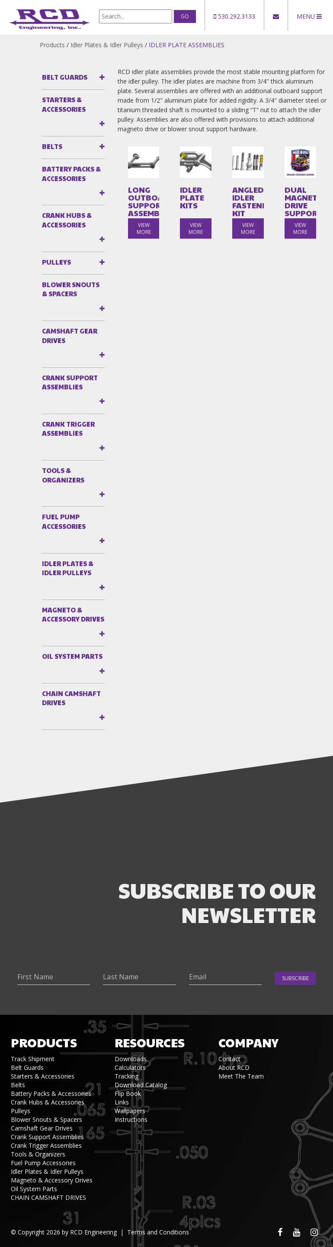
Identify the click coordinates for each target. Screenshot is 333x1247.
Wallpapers (130, 1111)
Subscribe (295, 978)
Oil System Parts (72, 656)
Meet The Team (241, 1076)
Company (248, 1042)
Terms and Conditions (158, 1232)
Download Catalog (141, 1085)
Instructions (131, 1119)
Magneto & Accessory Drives (73, 614)
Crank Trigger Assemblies (68, 428)
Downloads (131, 1059)
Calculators (130, 1067)
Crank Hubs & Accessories (67, 220)
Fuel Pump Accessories (64, 521)
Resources (150, 1042)
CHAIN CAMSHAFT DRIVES (71, 698)
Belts (52, 146)
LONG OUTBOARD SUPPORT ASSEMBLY (144, 201)
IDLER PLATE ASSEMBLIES (186, 45)
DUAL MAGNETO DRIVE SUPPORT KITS (300, 205)
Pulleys (56, 261)
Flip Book (128, 1093)
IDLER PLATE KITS (192, 197)
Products (52, 45)
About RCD (234, 1067)
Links (122, 1102)
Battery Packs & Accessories (71, 173)
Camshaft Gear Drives (69, 335)
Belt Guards (64, 76)
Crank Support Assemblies (70, 382)
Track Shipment (32, 1059)
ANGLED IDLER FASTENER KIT (248, 201)
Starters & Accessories (64, 104)
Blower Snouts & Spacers (70, 289)
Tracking (126, 1076)
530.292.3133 (234, 16)
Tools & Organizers (63, 475)
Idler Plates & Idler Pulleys (106, 45)
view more (144, 228)
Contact (229, 1059)
